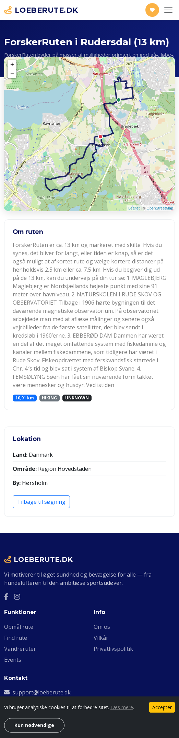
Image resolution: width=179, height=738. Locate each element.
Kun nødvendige (34, 725)
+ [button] (12, 64)
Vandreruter (20, 648)
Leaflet (134, 208)
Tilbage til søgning (41, 502)
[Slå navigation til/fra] (168, 9)
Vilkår (101, 638)
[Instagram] (17, 596)
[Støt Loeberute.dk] (152, 10)
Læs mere (121, 707)
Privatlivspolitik (113, 648)
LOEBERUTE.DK (41, 9)
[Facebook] (6, 596)
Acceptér (162, 707)
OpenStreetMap (159, 208)
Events (12, 659)
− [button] (12, 73)
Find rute (15, 638)
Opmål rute (18, 627)
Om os (102, 627)
